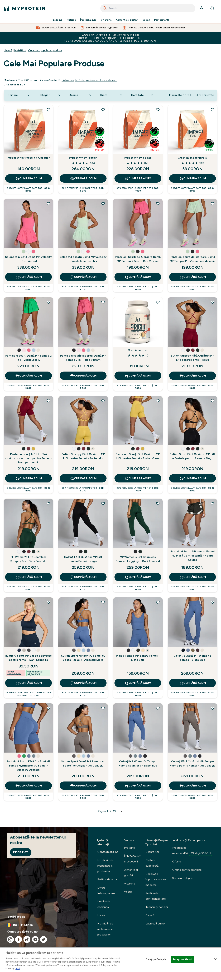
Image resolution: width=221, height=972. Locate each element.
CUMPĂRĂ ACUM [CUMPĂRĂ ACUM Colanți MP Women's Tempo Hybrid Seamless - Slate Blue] (137, 786)
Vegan (146, 20)
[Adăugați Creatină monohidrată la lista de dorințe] (212, 109)
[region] (110, 959)
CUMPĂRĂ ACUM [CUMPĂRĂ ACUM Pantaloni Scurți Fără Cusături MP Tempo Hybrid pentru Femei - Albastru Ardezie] (28, 786)
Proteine (57, 20)
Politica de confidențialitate (156, 896)
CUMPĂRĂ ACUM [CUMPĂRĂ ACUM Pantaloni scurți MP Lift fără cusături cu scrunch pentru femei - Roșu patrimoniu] (28, 478)
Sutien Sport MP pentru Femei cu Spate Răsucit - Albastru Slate (83, 657)
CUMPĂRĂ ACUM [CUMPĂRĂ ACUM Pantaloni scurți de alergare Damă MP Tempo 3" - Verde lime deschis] (192, 277)
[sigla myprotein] (24, 8)
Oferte (176, 861)
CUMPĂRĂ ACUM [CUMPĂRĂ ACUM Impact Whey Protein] (83, 178)
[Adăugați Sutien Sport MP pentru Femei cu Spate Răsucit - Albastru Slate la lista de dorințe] (103, 602)
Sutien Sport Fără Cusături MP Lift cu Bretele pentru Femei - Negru (192, 456)
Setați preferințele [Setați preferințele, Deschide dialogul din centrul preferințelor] (156, 959)
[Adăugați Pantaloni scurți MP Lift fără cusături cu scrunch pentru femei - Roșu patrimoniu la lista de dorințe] (48, 400)
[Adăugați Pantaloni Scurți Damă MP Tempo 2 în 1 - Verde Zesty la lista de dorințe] (48, 302)
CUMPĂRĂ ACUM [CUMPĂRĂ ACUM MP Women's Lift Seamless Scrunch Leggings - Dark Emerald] (137, 577)
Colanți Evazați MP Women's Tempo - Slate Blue (192, 657)
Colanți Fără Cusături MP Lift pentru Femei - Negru (83, 559)
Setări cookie (16, 916)
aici (18, 968)
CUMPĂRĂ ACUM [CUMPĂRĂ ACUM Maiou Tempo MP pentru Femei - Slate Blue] (137, 683)
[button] (23, 251)
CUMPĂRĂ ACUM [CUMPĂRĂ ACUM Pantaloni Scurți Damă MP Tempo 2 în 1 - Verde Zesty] (28, 376)
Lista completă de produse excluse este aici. (89, 80)
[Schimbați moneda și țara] (44, 925)
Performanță (161, 20)
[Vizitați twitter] (43, 939)
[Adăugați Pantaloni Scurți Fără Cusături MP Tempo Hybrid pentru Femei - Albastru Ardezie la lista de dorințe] (48, 708)
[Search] (104, 8)
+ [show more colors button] (38, 350)
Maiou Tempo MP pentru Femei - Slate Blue (138, 657)
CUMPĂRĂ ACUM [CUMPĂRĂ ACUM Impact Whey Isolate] (137, 178)
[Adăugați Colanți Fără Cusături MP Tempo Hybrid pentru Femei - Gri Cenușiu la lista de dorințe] (212, 708)
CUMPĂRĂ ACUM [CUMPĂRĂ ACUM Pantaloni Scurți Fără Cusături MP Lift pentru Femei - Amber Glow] (137, 478)
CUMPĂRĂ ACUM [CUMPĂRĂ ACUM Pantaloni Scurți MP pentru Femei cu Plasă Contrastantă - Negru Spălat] (192, 577)
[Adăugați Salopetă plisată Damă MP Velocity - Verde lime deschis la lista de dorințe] (103, 203)
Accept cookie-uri (182, 959)
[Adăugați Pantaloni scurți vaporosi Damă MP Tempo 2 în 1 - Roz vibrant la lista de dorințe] (103, 302)
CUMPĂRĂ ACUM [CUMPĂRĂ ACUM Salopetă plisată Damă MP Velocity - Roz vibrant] (28, 277)
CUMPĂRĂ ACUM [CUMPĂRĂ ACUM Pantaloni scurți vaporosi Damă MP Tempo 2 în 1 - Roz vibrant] (83, 376)
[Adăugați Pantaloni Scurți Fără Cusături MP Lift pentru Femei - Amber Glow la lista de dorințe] (157, 400)
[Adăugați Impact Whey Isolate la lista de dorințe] (157, 109)
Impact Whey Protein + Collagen (28, 157)
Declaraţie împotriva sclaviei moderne (156, 879)
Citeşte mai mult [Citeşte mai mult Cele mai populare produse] (15, 84)
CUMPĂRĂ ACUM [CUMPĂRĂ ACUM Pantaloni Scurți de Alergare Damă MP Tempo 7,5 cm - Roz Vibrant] (137, 277)
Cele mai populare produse (45, 50)
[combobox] (147, 8)
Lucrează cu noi (155, 923)
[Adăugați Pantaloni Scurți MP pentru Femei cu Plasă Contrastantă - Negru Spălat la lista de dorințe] (212, 503)
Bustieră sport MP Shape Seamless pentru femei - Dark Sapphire (28, 657)
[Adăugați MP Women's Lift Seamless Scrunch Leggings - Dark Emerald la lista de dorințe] (157, 503)
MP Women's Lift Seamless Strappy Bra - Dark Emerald (28, 559)
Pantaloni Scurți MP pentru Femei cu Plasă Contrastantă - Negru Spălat (192, 555)
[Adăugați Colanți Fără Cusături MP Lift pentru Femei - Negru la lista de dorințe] (103, 503)
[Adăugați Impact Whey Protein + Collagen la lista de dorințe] (48, 109)
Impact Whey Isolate (138, 157)
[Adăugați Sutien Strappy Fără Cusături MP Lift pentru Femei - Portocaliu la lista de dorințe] (103, 400)
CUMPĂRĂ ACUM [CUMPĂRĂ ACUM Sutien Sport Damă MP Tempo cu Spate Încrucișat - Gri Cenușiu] (83, 786)
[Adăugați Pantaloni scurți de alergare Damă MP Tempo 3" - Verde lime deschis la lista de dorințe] (212, 203)
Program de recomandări (192, 851)
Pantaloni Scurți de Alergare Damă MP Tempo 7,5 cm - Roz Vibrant (138, 259)
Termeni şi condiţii (157, 907)
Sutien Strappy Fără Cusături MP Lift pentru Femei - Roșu (192, 357)
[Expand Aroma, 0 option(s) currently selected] (81, 95)
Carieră (150, 915)
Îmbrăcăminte (88, 20)
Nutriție (71, 20)
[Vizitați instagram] (10, 939)
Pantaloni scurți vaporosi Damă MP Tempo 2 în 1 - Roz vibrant (83, 357)
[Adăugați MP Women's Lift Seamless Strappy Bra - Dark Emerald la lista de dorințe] (48, 503)
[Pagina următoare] (121, 811)
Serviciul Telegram (183, 878)
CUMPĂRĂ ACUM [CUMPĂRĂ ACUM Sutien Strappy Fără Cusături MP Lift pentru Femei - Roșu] (192, 376)
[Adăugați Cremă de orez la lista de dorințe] (157, 302)
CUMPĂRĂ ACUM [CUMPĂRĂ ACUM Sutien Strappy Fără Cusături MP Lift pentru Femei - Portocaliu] (83, 478)
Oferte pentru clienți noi (187, 869)
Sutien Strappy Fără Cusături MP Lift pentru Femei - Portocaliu (83, 456)
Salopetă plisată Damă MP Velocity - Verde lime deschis (83, 259)
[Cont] (202, 8)
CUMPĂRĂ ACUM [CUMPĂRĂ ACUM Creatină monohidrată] (192, 178)
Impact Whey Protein (83, 157)
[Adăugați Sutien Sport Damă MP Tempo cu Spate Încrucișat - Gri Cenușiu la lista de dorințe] (103, 708)
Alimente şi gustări (127, 20)
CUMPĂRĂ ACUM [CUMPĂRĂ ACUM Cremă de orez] (137, 376)
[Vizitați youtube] (35, 939)
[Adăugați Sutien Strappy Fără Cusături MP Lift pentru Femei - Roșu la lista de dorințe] (212, 302)
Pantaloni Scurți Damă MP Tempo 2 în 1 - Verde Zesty (28, 357)
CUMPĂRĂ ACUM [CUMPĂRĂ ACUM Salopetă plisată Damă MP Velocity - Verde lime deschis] (83, 277)
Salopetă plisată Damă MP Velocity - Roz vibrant (28, 259)
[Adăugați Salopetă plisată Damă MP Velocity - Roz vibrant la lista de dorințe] (48, 203)
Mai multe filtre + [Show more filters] (180, 95)
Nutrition (20, 50)
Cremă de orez (138, 350)
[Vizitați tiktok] (26, 939)
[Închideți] (215, 959)
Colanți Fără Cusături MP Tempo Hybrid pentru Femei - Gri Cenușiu (193, 763)
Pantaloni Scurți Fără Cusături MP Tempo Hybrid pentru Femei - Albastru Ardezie (29, 765)
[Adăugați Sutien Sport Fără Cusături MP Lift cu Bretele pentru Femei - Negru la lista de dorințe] (212, 400)
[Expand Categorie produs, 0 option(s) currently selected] (50, 95)
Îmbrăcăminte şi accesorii (132, 858)
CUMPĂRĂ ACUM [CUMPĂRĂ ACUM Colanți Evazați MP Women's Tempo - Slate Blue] (192, 683)
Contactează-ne (107, 851)
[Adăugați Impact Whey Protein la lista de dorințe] (103, 109)
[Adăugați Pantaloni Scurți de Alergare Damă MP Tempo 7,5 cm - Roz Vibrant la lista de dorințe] (157, 203)
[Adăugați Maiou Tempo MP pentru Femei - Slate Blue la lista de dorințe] (157, 602)
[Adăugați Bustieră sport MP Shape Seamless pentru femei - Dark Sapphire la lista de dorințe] (48, 602)
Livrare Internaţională (106, 890)
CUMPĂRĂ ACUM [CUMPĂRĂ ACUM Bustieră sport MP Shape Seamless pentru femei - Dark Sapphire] (28, 683)
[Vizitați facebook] (18, 939)
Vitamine (106, 20)
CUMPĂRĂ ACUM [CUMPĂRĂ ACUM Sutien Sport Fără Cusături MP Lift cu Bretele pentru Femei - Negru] (192, 478)
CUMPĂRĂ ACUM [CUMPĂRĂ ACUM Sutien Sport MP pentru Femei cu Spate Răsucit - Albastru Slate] (83, 683)
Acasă (8, 50)
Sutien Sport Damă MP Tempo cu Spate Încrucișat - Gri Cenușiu (83, 763)
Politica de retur (107, 879)
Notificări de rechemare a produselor (105, 865)
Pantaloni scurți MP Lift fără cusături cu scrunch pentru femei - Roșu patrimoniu (28, 458)
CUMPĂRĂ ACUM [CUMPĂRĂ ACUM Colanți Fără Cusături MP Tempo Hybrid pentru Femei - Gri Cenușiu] (192, 786)
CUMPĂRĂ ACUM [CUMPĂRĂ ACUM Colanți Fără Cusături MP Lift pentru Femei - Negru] (83, 577)
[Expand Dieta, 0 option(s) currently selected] (112, 95)
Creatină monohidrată (192, 157)
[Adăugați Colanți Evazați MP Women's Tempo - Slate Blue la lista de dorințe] (212, 602)
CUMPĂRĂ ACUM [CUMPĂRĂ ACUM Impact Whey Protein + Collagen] (28, 178)
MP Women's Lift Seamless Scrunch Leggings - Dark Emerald (138, 559)
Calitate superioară (152, 862)
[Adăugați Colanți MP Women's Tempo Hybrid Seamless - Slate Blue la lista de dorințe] (157, 708)
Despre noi (152, 851)
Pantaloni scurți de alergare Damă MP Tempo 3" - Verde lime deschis (192, 259)
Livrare (101, 915)
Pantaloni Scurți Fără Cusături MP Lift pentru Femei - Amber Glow (138, 456)
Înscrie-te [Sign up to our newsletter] (20, 852)
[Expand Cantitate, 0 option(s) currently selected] (142, 95)
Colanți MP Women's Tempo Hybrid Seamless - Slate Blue (137, 763)
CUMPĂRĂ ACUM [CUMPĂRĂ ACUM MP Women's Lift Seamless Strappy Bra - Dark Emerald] (28, 577)
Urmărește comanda (103, 904)
